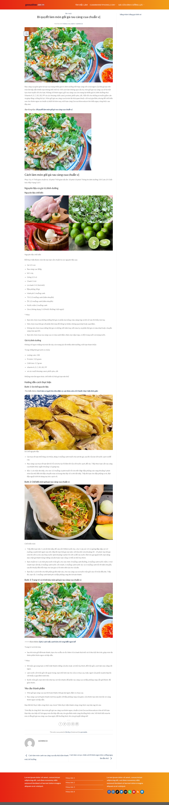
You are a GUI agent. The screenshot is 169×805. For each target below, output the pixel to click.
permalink (84, 732)
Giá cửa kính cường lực (131, 5)
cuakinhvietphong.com (103, 5)
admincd (79, 23)
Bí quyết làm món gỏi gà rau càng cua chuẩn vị (54, 109)
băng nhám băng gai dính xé (130, 14)
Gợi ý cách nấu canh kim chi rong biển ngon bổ (57, 642)
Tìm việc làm (81, 5)
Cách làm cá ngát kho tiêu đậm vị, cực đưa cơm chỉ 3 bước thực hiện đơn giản (67, 391)
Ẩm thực (68, 13)
